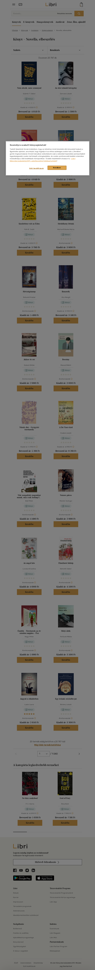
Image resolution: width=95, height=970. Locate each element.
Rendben (57, 168)
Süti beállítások (36, 168)
